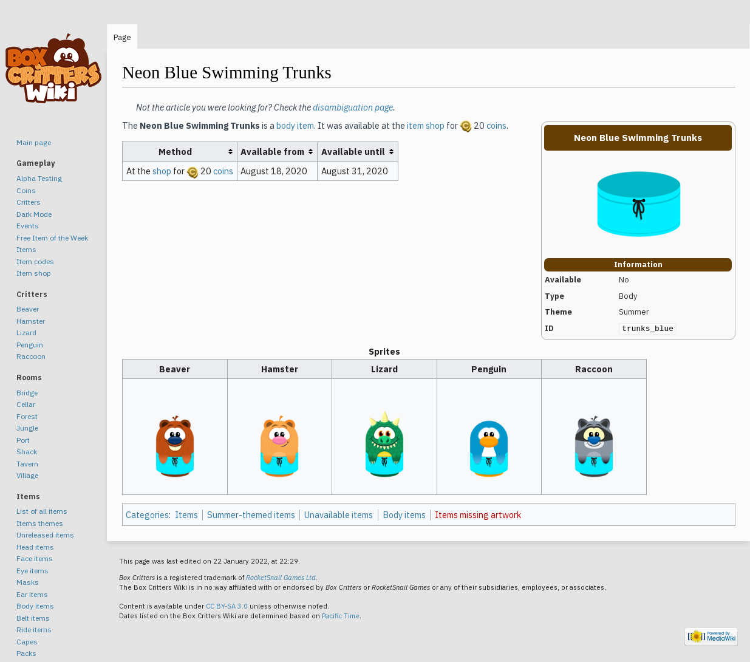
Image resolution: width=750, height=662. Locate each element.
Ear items (32, 594)
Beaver (27, 308)
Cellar (25, 404)
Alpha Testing (39, 178)
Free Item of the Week (52, 237)
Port (23, 440)
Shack (26, 451)
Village (27, 475)
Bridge (27, 392)
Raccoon (31, 356)
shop (161, 171)
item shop (426, 125)
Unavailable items (338, 514)
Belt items (33, 618)
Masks (27, 582)
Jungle (27, 427)
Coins (26, 190)
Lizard (26, 332)
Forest (27, 416)
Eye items (32, 570)
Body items (404, 514)
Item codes (35, 261)
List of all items (41, 511)
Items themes (39, 523)
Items (186, 514)
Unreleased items (45, 534)
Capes (27, 641)
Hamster (30, 321)
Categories (147, 514)
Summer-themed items (251, 514)
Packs (26, 653)
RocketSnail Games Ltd (281, 577)
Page (122, 37)
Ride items (34, 629)
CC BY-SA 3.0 (227, 606)
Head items (35, 546)
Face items (34, 558)
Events (27, 225)
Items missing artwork (478, 514)
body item (295, 125)
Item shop (33, 273)
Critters (28, 201)
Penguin (29, 344)
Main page (33, 142)
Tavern (27, 463)
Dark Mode (34, 214)
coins (496, 125)
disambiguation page (353, 107)
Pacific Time (341, 616)
